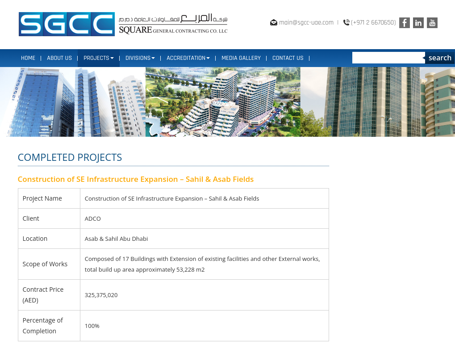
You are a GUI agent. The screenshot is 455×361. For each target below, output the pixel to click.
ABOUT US (59, 58)
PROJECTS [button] (98, 58)
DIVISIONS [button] (140, 58)
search (440, 58)
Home (28, 58)
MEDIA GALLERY (241, 58)
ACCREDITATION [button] (188, 58)
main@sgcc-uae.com (306, 22)
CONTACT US (288, 58)
